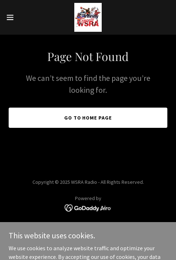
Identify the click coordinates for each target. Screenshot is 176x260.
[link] (88, 17)
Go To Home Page (88, 117)
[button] (15, 17)
